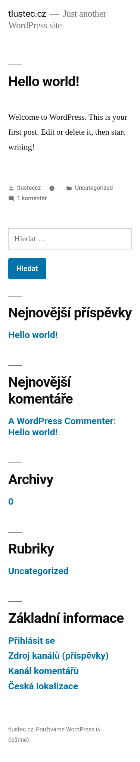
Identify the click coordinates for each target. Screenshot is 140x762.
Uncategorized (94, 187)
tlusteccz (29, 187)
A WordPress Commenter (60, 421)
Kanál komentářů (43, 670)
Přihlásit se (31, 640)
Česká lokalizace (43, 686)
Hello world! (43, 81)
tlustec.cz (27, 13)
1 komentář (32, 198)
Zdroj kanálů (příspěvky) (58, 655)
